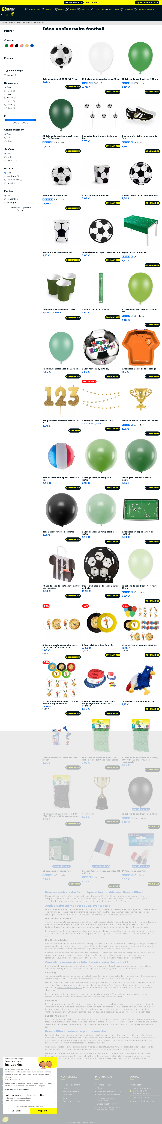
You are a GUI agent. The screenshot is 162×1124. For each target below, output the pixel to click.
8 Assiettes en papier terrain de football (137, 533)
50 (9, 141)
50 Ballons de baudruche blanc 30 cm (100, 79)
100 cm (11, 98)
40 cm (11, 91)
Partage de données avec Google (19, 1098)
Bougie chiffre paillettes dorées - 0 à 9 (61, 421)
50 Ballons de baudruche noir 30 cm (140, 814)
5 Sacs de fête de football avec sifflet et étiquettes (61, 587)
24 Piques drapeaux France (135, 871)
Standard (12, 199)
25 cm (11, 101)
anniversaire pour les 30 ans (69, 987)
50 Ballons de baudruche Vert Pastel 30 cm (140, 587)
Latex (11, 183)
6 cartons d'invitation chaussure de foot (139, 137)
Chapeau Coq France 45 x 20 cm (138, 701)
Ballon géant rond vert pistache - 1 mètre (99, 533)
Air (10, 157)
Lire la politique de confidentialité (17, 1090)
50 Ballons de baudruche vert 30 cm (140, 79)
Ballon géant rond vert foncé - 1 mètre (137, 479)
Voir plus (74, 430)
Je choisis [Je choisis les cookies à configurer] (16, 1111)
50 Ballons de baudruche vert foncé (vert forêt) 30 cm (61, 137)
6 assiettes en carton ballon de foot (140, 195)
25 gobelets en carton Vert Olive (59, 309)
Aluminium (13, 176)
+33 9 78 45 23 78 (147, 2)
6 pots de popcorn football (95, 195)
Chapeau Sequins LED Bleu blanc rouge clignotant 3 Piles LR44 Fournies (98, 703)
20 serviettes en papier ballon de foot (101, 252)
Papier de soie (14, 180)
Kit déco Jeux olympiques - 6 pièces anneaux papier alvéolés (60, 702)
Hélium (12, 160)
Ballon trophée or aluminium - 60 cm (140, 420)
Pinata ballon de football (55, 195)
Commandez (73, 86)
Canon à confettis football (95, 309)
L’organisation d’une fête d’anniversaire (63, 896)
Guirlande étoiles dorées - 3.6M (97, 420)
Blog (64, 1098)
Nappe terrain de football (134, 252)
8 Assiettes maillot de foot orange (139, 369)
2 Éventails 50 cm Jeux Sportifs (97, 645)
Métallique (13, 202)
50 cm (11, 94)
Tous (9, 87)
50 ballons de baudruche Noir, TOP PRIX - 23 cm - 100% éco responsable (61, 815)
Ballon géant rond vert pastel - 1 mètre (98, 479)
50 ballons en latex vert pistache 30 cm (139, 310)
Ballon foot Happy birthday (95, 369)
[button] (5, 1119)
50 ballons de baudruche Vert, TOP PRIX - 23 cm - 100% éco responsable (100, 758)
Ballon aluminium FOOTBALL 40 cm (60, 79)
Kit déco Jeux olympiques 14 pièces (139, 645)
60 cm (11, 104)
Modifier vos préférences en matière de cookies (109, 1108)
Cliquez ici (93, 2)
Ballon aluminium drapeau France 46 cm (61, 479)
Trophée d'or (88, 814)
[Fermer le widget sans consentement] (15, 1058)
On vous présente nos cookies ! (18, 1100)
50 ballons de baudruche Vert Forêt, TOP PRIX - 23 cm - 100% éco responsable (140, 759)
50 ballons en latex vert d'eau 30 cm (61, 369)
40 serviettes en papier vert (57, 871)
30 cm (11, 108)
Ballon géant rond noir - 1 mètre (58, 532)
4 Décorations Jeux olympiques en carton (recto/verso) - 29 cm (60, 646)
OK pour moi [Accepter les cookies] (43, 1111)
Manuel (11, 75)
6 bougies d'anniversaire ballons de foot (99, 137)
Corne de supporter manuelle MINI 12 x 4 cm (61, 758)
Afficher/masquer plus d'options (21, 209)
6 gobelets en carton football (57, 252)
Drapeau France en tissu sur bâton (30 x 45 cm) (101, 872)
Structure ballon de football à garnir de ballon (100, 587)
